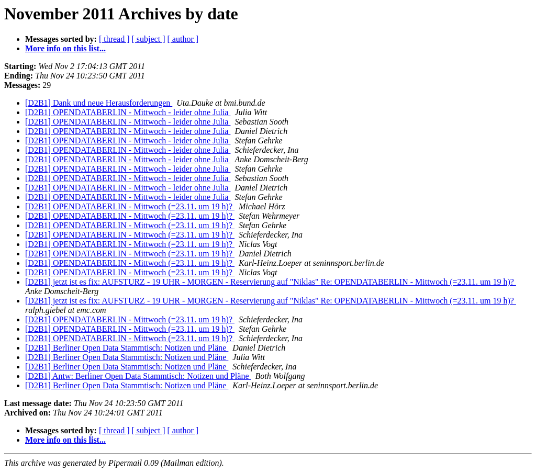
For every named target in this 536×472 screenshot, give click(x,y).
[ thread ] (114, 39)
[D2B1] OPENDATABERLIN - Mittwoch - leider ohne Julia (127, 112)
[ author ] (183, 39)
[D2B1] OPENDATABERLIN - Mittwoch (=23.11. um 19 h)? (129, 206)
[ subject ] (148, 39)
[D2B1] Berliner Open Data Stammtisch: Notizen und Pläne (126, 347)
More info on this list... (65, 48)
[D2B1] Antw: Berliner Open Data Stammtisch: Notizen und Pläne (138, 376)
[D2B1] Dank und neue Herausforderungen (98, 102)
